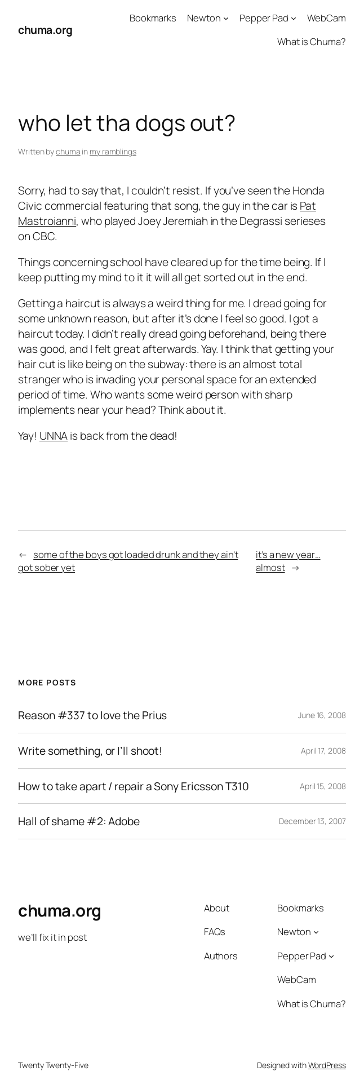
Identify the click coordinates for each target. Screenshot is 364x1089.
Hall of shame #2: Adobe (79, 821)
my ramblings (113, 151)
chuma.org (45, 29)
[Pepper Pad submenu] (293, 18)
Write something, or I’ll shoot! (90, 751)
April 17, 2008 (323, 750)
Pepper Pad (263, 17)
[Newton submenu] (226, 18)
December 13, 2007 (312, 821)
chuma (68, 151)
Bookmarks (153, 17)
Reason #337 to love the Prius (92, 715)
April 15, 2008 (323, 786)
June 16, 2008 (322, 715)
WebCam (326, 17)
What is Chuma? (311, 41)
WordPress (327, 1065)
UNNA (53, 435)
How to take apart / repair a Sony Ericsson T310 (133, 786)
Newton (203, 17)
